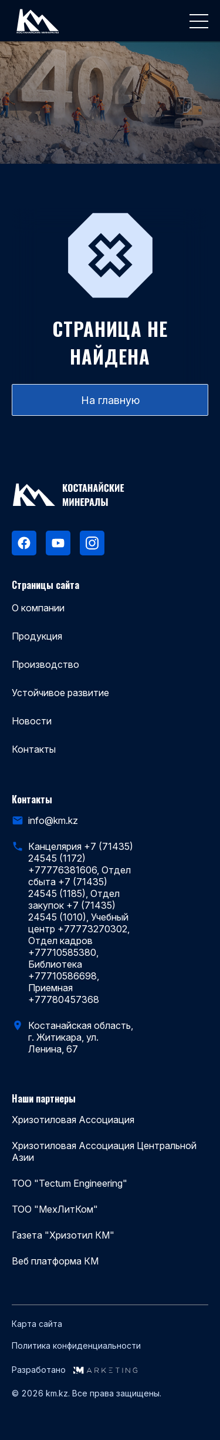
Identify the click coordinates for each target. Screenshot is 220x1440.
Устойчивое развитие (60, 693)
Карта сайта (37, 1324)
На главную (110, 400)
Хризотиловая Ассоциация (73, 1119)
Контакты (34, 749)
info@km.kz (53, 820)
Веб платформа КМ (55, 1261)
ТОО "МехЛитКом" (55, 1209)
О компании (38, 608)
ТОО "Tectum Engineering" (69, 1183)
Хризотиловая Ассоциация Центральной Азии (104, 1151)
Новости (32, 721)
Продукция (37, 636)
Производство (45, 664)
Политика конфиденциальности (76, 1345)
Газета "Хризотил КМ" (63, 1235)
